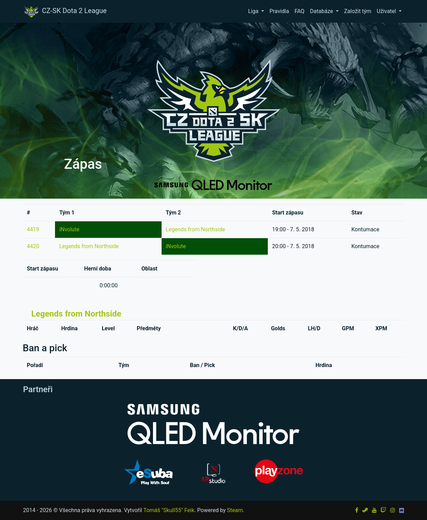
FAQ (300, 11)
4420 (33, 246)
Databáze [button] (322, 11)
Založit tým (357, 11)
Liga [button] (254, 11)
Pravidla (279, 11)
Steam (235, 510)
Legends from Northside (195, 229)
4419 (33, 229)
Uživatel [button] (387, 11)
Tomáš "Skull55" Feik (168, 510)
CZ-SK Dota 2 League (65, 11)
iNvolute (69, 229)
